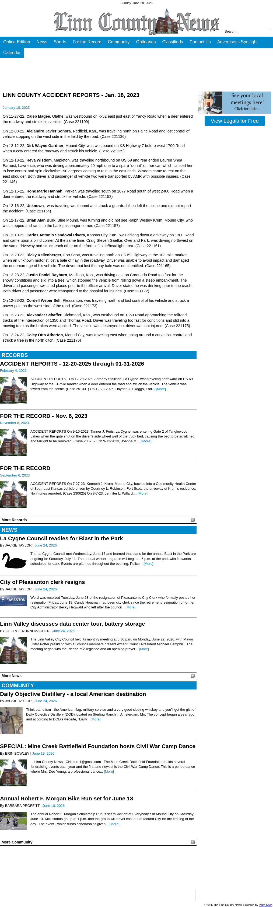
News (42, 42)
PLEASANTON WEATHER (98, 868)
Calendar (12, 52)
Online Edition (16, 42)
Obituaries (146, 42)
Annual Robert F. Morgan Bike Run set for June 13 (66, 798)
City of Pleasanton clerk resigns (42, 582)
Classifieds (172, 42)
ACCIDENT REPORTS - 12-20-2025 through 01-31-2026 (72, 363)
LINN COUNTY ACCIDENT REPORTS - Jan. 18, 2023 (71, 95)
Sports (60, 42)
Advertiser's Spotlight (237, 42)
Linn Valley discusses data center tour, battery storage (72, 624)
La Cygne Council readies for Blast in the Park (61, 538)
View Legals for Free (235, 121)
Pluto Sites (265, 905)
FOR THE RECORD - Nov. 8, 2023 (43, 416)
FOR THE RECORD (25, 468)
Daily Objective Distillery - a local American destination (73, 694)
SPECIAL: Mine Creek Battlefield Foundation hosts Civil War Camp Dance (97, 746)
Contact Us (200, 42)
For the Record (87, 42)
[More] (161, 389)
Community (119, 42)
